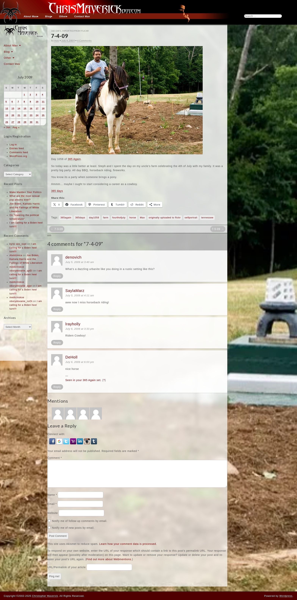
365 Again (74, 159)
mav (56, 40)
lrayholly (73, 324)
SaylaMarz (74, 291)
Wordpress (285, 596)
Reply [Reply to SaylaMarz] (57, 309)
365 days (57, 190)
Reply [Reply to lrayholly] (57, 342)
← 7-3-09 (57, 229)
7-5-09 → (218, 229)
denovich (73, 257)
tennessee (207, 217)
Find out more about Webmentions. (109, 563)
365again (65, 217)
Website (52, 517)
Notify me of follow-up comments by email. (79, 525)
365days (80, 217)
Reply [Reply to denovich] (57, 276)
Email (52, 508)
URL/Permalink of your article (66, 571)
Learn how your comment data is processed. (128, 548)
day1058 (94, 217)
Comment (54, 457)
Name (52, 499)
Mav (142, 217)
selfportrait (191, 217)
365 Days (56, 31)
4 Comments (84, 40)
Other (62, 16)
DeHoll (71, 357)
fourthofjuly (119, 217)
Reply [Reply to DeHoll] (57, 386)
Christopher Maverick (45, 596)
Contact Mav (82, 16)
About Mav (30, 16)
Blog (48, 16)
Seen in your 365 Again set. (83, 380)
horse (132, 217)
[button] (52, 440)
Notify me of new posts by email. (73, 532)
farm (105, 217)
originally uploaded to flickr (165, 217)
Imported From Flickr (75, 31)
